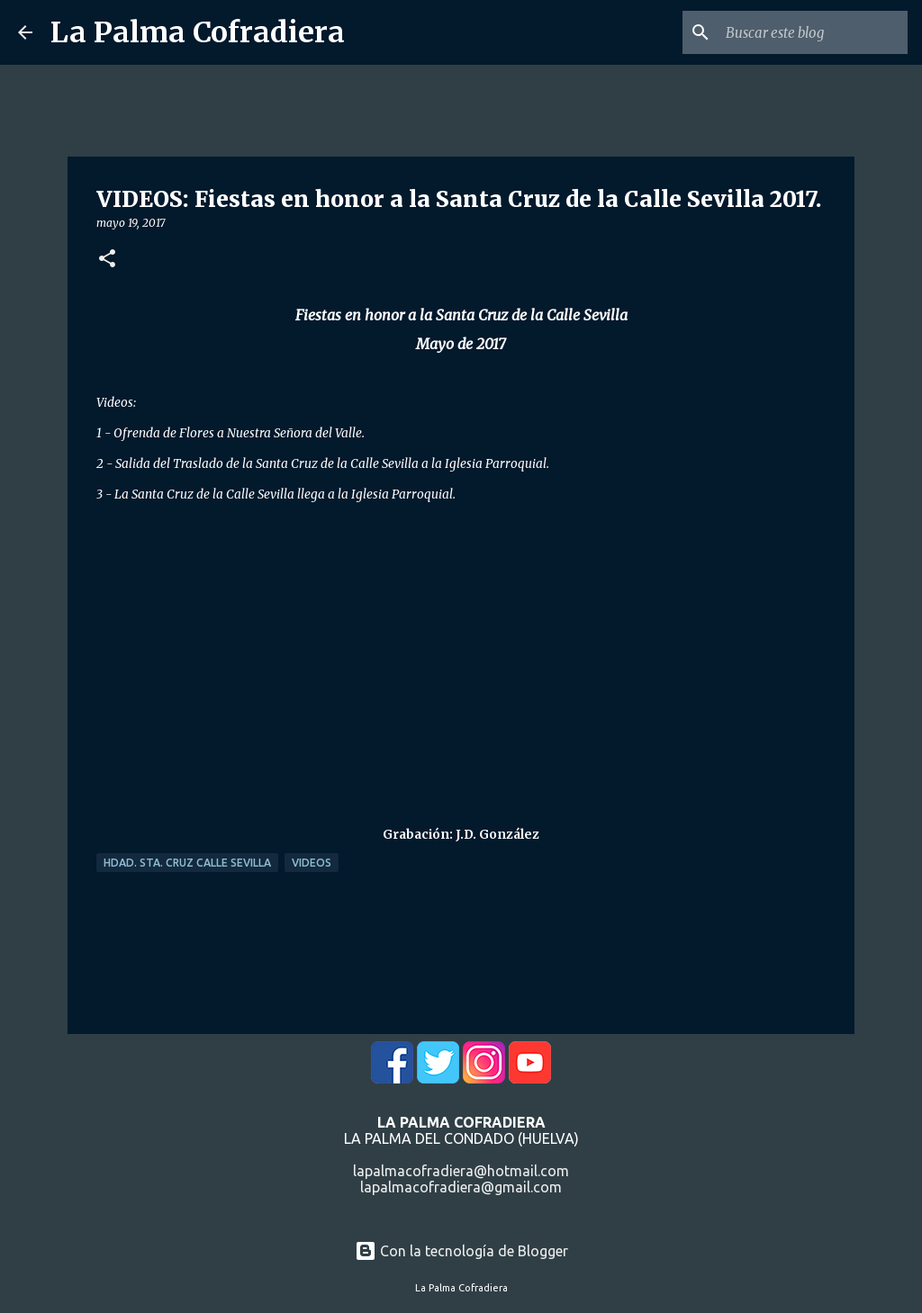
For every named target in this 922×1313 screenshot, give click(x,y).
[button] (107, 259)
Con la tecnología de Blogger (461, 1251)
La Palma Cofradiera (197, 32)
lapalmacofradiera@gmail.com (461, 1187)
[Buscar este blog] (813, 32)
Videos (311, 862)
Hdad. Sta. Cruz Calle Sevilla (187, 862)
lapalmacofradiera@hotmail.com (461, 1171)
